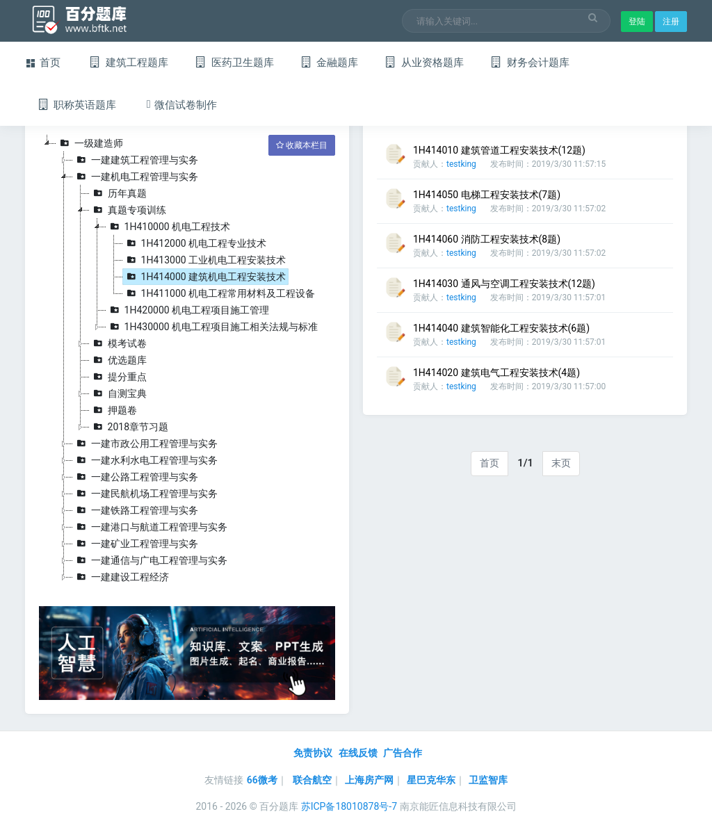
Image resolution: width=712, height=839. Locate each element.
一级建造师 (89, 143)
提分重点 (118, 376)
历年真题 (118, 193)
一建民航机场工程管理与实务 (145, 493)
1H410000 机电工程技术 (168, 226)
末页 (561, 463)
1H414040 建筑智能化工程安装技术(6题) (501, 328)
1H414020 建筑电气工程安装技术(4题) (496, 372)
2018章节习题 (129, 426)
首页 (489, 463)
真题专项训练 (128, 210)
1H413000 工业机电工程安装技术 (204, 260)
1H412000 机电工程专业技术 (195, 243)
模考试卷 (118, 343)
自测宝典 (118, 393)
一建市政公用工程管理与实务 (145, 443)
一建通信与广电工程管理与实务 (150, 560)
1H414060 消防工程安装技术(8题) (486, 239)
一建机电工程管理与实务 (135, 176)
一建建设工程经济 (121, 577)
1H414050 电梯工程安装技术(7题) (486, 194)
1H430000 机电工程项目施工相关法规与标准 (212, 326)
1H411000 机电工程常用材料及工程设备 (219, 293)
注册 (671, 21)
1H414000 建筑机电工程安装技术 (204, 276)
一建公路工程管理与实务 (135, 477)
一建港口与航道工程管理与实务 (150, 527)
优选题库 (118, 360)
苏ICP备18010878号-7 (349, 806)
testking (461, 164)
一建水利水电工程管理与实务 (145, 460)
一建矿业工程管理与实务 (135, 543)
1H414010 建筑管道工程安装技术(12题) (499, 150)
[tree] (187, 360)
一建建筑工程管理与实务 (135, 160)
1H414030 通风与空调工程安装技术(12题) (504, 283)
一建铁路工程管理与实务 (135, 510)
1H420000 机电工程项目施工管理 (188, 310)
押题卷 (113, 410)
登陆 (637, 21)
